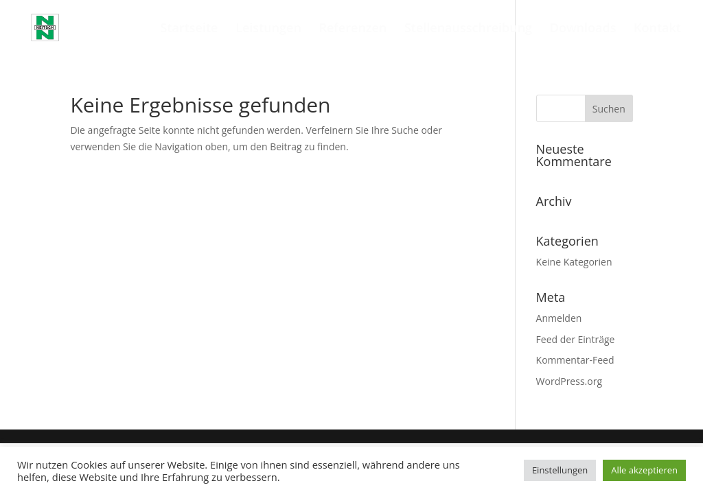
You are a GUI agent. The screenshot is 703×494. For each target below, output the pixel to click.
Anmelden (559, 318)
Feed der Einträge (575, 339)
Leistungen (268, 29)
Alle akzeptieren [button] (644, 470)
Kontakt (657, 29)
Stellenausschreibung (468, 29)
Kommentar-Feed (575, 359)
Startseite (189, 29)
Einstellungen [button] (560, 470)
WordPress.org (569, 381)
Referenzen (353, 29)
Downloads (583, 29)
